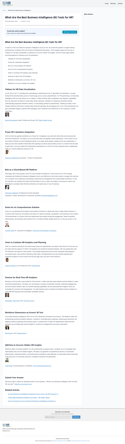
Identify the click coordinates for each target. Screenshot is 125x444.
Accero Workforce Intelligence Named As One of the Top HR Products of (33, 394)
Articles (120, 3)
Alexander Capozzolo (12, 301)
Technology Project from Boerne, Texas (80, 440)
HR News (113, 3)
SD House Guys (29, 301)
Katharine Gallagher (11, 193)
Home (107, 3)
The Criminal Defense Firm (42, 366)
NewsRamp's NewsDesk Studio (59, 440)
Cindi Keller (9, 366)
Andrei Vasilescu (11, 266)
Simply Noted (21, 333)
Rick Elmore (9, 333)
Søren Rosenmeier (11, 120)
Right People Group (45, 120)
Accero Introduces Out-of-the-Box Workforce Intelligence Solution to (32, 401)
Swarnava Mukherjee (12, 158)
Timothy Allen (9, 230)
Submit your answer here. (23, 384)
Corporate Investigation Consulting (44, 230)
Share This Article (70, 32)
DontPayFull (36, 266)
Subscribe (76, 417)
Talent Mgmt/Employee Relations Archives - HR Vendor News (29, 397)
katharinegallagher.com (49, 195)
